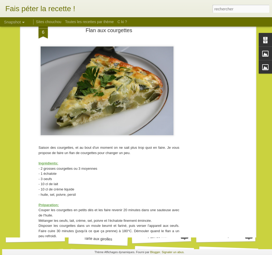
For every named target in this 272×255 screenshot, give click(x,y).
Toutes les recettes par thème (89, 22)
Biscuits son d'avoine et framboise (46, 235)
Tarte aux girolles (98, 238)
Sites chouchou (48, 22)
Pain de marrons (161, 236)
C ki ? (122, 22)
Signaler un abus (173, 252)
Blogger (155, 252)
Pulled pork (225, 235)
